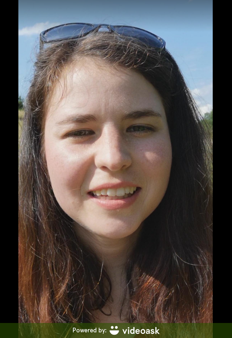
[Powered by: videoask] (116, 330)
